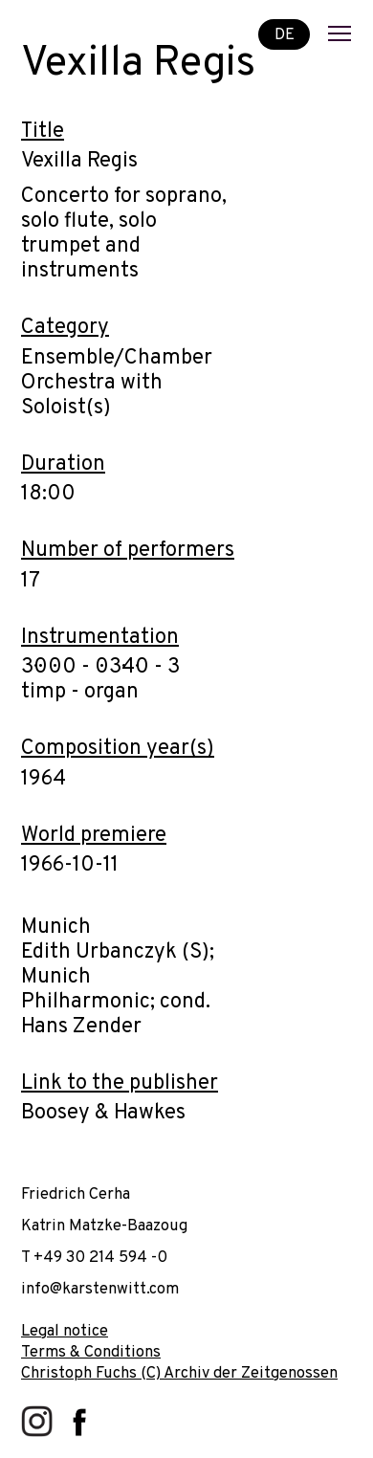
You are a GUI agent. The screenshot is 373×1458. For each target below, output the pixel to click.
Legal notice (64, 1331)
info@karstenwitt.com (100, 1289)
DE (284, 34)
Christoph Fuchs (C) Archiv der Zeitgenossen (179, 1373)
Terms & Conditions (91, 1352)
